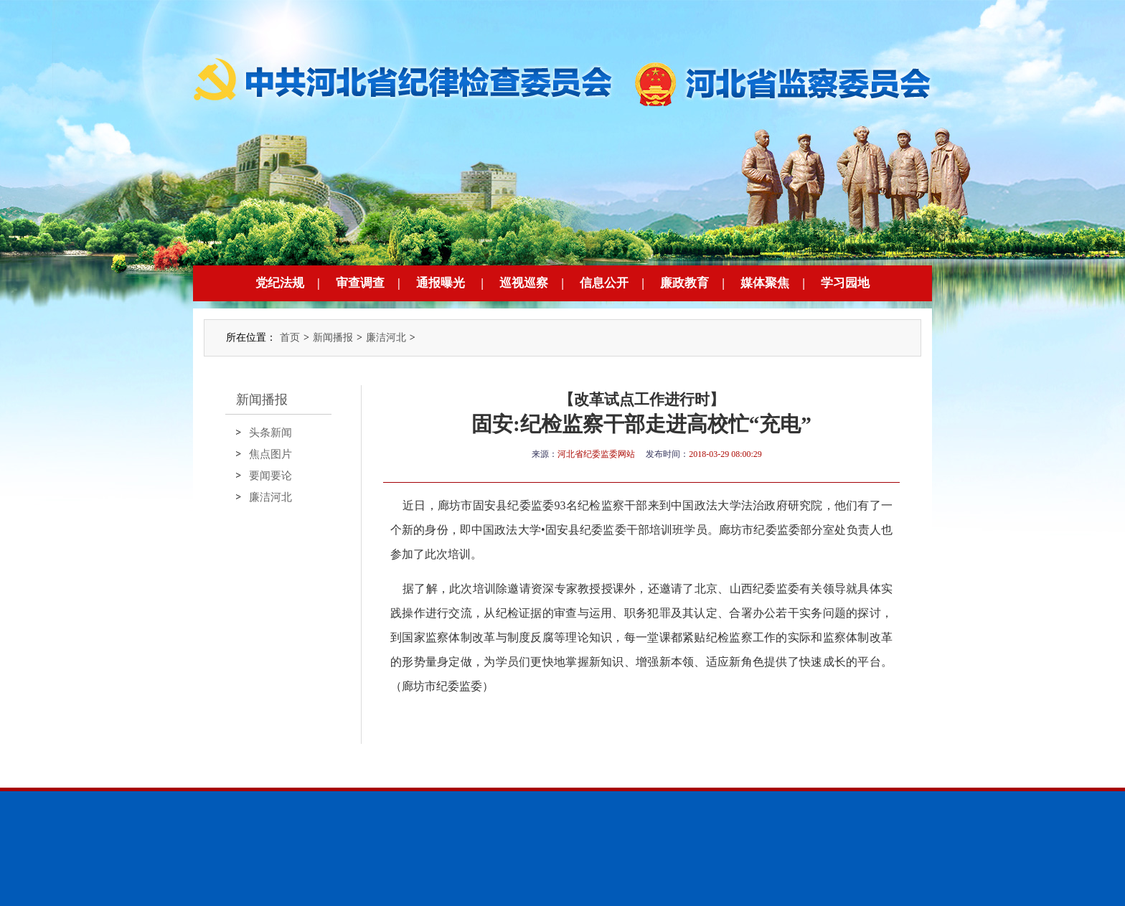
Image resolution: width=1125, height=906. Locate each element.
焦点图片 (270, 454)
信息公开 (604, 283)
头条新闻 (270, 432)
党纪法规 (279, 283)
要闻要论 (270, 475)
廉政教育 (684, 283)
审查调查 (360, 283)
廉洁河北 (386, 337)
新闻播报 (333, 337)
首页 (290, 337)
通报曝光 (440, 283)
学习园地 (845, 283)
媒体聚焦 (764, 283)
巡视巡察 (523, 283)
